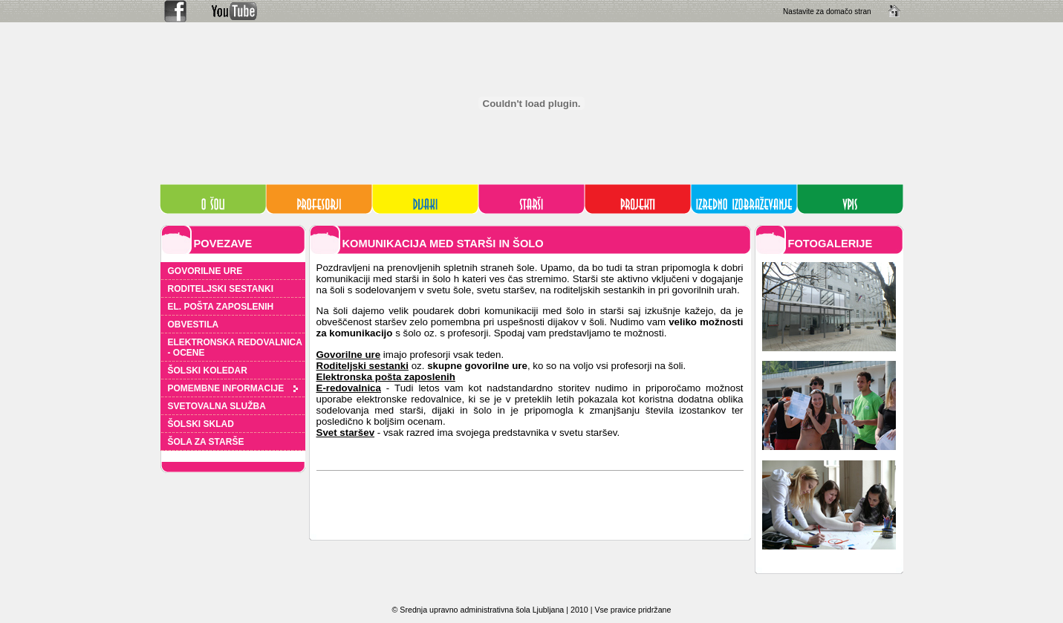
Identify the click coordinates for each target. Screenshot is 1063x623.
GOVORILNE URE (205, 271)
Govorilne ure (348, 354)
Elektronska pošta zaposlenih (385, 376)
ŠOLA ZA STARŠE (206, 442)
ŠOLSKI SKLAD (201, 424)
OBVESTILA (193, 324)
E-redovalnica (348, 388)
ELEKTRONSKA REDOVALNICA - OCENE (235, 347)
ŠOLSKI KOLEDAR (207, 370)
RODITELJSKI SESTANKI (220, 289)
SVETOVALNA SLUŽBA (217, 406)
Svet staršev (345, 432)
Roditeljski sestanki (362, 365)
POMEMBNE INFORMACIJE (233, 388)
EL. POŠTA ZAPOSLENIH (221, 306)
